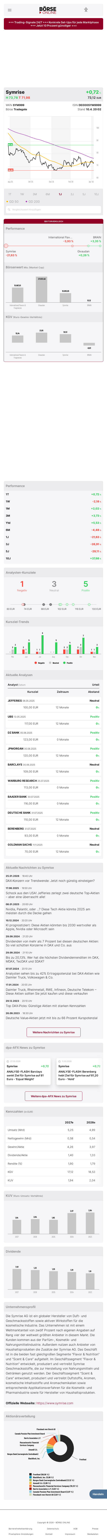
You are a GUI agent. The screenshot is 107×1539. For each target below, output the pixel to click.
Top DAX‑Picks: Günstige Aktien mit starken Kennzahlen (46, 1006)
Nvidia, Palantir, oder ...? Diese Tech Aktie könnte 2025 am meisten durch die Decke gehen (48, 911)
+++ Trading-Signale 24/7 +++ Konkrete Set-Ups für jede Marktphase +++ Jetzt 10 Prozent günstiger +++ (53, 24)
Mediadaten (92, 1534)
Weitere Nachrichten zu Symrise (54, 1032)
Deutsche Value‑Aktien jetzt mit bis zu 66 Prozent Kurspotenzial (52, 1018)
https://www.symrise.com (54, 1403)
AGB (75, 1528)
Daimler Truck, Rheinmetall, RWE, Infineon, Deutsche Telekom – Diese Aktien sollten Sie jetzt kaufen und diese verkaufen (51, 991)
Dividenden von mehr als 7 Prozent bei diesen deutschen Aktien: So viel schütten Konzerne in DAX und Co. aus (52, 943)
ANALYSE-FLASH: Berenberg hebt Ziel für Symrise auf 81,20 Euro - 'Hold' (78, 1075)
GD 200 (34, 201)
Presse (95, 1528)
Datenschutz (53, 1528)
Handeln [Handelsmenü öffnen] (98, 1494)
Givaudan (83, 251)
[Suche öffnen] (97, 10)
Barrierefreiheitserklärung (20, 1528)
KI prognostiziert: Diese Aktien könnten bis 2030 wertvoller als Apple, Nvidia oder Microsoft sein (51, 927)
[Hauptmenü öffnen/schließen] (9, 10)
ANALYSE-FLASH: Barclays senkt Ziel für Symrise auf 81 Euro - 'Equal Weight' (25, 1075)
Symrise (11, 251)
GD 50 (14, 201)
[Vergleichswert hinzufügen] (53, 209)
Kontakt (49, 1534)
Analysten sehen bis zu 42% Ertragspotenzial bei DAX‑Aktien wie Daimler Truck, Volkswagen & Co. (52, 975)
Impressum (70, 1534)
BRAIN (97, 237)
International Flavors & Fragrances (60, 237)
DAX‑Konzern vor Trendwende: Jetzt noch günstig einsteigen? (50, 881)
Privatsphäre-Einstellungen (21, 1534)
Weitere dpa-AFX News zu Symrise (53, 1096)
